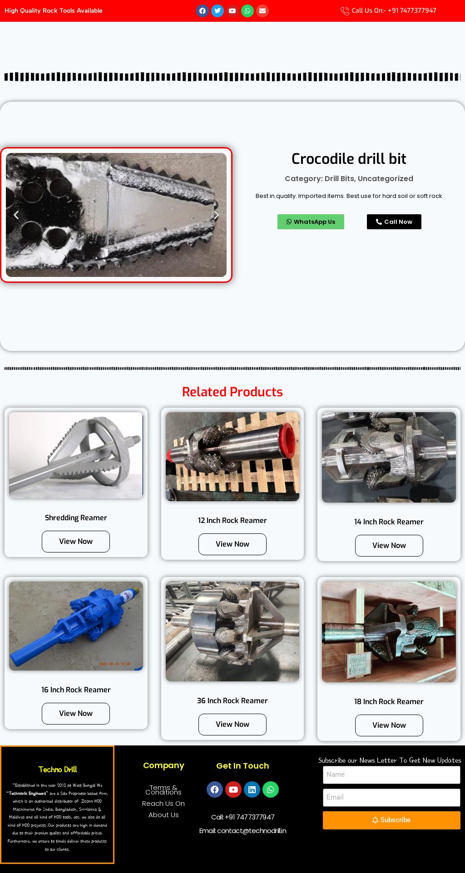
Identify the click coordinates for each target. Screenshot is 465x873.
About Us (163, 814)
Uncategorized (385, 178)
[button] (16, 215)
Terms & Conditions (163, 790)
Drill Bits (339, 178)
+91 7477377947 (249, 817)
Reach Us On (163, 803)
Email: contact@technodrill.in (242, 830)
